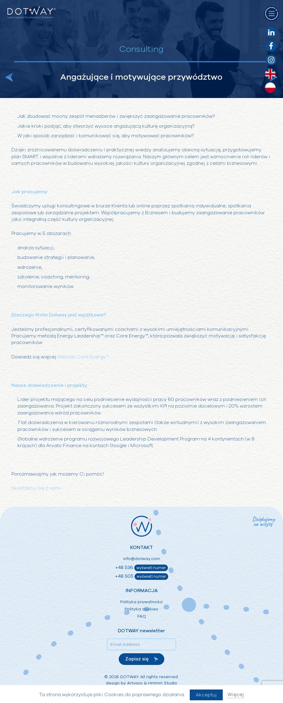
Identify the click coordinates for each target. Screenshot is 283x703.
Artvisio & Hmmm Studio (152, 683)
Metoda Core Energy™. (84, 357)
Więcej (236, 694)
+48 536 (141, 567)
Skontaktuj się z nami (36, 488)
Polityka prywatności (141, 602)
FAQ (141, 616)
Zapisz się (137, 659)
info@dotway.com (141, 559)
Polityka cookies (141, 609)
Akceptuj (206, 695)
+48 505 (141, 576)
